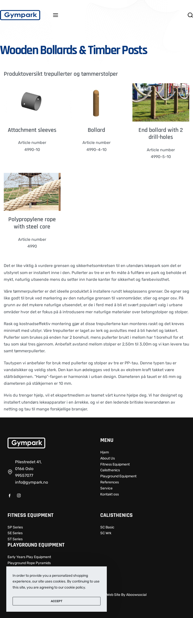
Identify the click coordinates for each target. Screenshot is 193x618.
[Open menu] (55, 15)
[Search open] (190, 15)
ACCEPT (56, 601)
